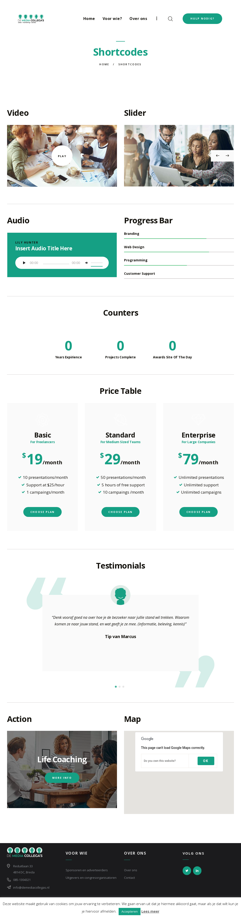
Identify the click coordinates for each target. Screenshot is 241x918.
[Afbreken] (87, 264)
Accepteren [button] (129, 911)
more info (62, 780)
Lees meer (150, 911)
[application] (62, 263)
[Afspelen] (25, 264)
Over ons (130, 872)
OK (206, 763)
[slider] (96, 259)
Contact (129, 879)
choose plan (42, 513)
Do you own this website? (160, 763)
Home (104, 64)
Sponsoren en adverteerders (87, 872)
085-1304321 (22, 882)
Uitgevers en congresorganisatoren (91, 879)
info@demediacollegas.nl (31, 889)
